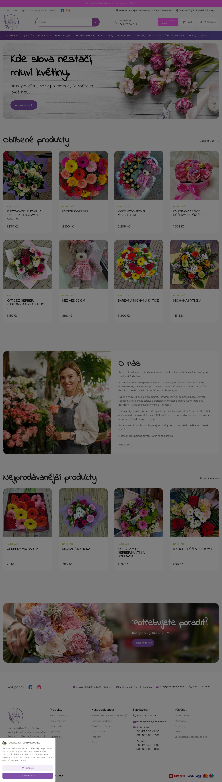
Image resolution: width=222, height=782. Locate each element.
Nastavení (27, 768)
